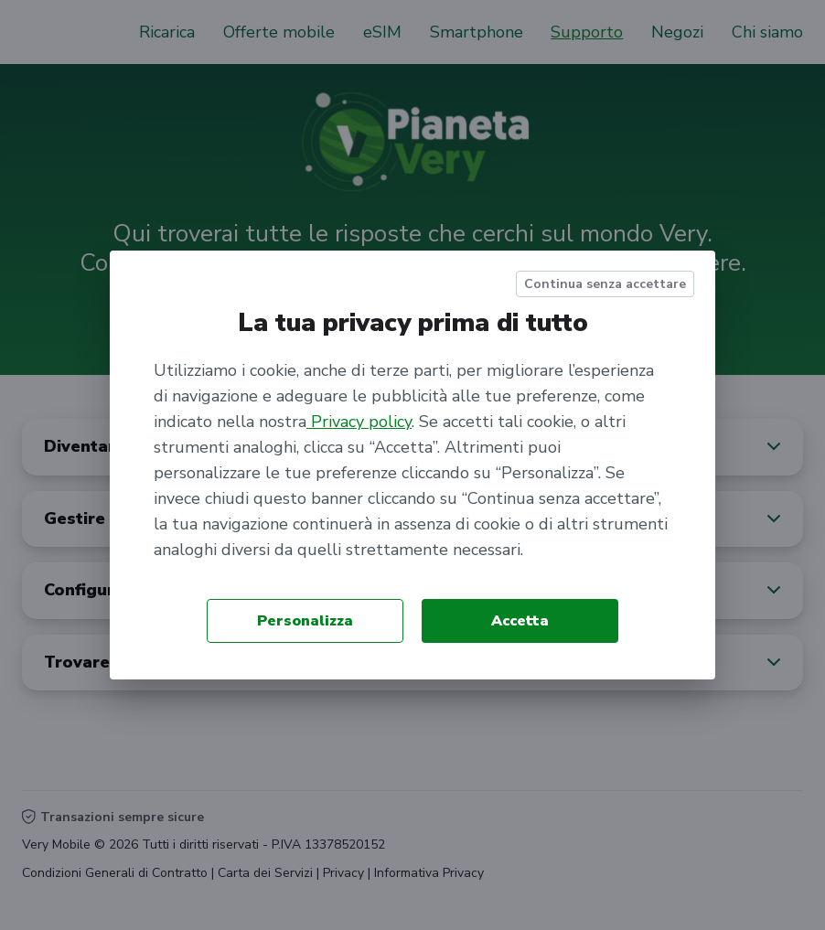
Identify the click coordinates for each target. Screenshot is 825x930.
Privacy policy (359, 422)
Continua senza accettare (605, 284)
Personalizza (305, 621)
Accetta (520, 621)
